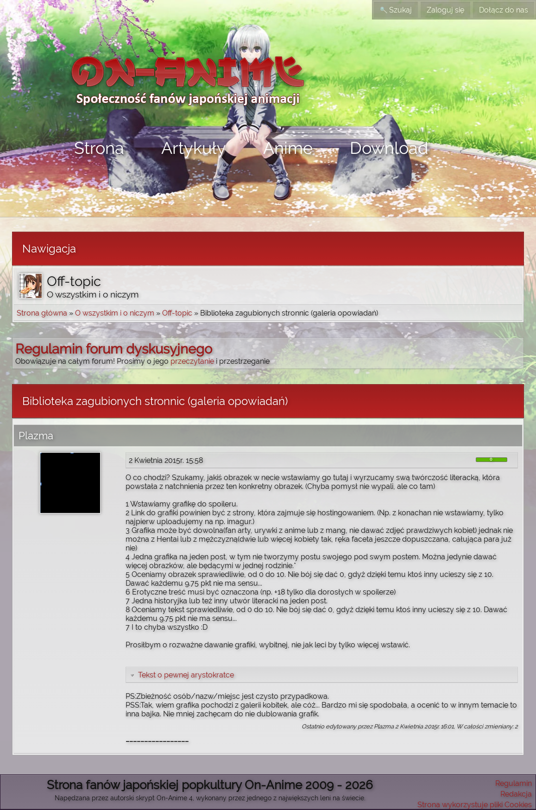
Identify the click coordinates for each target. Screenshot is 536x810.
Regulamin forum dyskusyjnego (113, 349)
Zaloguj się (445, 10)
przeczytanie (192, 361)
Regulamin (513, 783)
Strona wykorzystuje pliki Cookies (474, 804)
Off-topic (177, 313)
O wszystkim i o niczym (114, 313)
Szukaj (396, 10)
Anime (288, 148)
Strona (99, 148)
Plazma (36, 436)
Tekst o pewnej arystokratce (181, 675)
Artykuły (193, 148)
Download (389, 148)
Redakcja (516, 794)
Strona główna (42, 313)
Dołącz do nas (503, 10)
